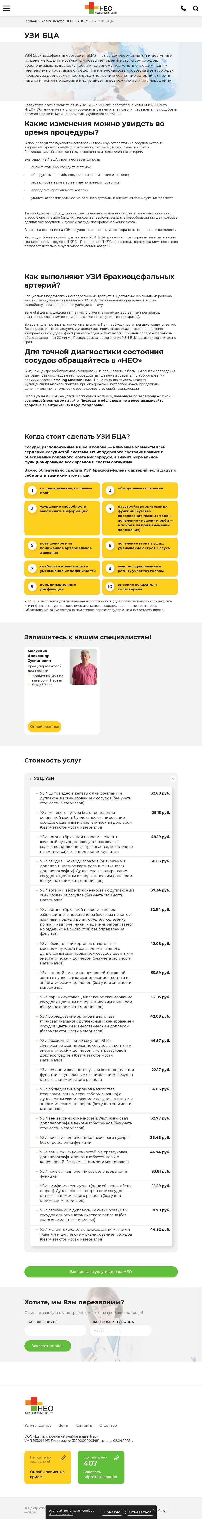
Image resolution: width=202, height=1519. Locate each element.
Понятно (112, 1512)
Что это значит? (61, 1514)
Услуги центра (38, 1425)
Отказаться (140, 1512)
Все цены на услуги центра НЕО (101, 1273)
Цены (63, 1425)
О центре (108, 1425)
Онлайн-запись (44, 726)
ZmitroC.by (157, 1510)
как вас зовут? (42, 1323)
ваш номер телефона (113, 1323)
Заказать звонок (48, 1347)
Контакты (84, 1425)
